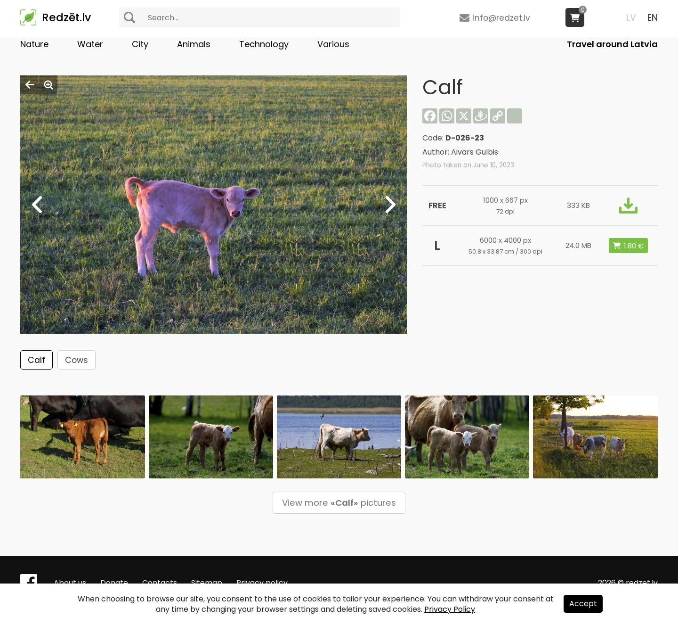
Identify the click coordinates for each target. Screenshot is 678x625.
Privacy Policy (449, 609)
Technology (264, 44)
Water (90, 44)
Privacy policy (262, 582)
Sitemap (206, 582)
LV (631, 17)
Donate (114, 582)
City (140, 44)
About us (70, 582)
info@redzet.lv (501, 18)
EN (652, 17)
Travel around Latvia (612, 44)
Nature (34, 44)
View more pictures (339, 503)
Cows (76, 360)
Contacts (159, 582)
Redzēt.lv (66, 17)
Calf (36, 360)
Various (333, 44)
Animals (193, 44)
